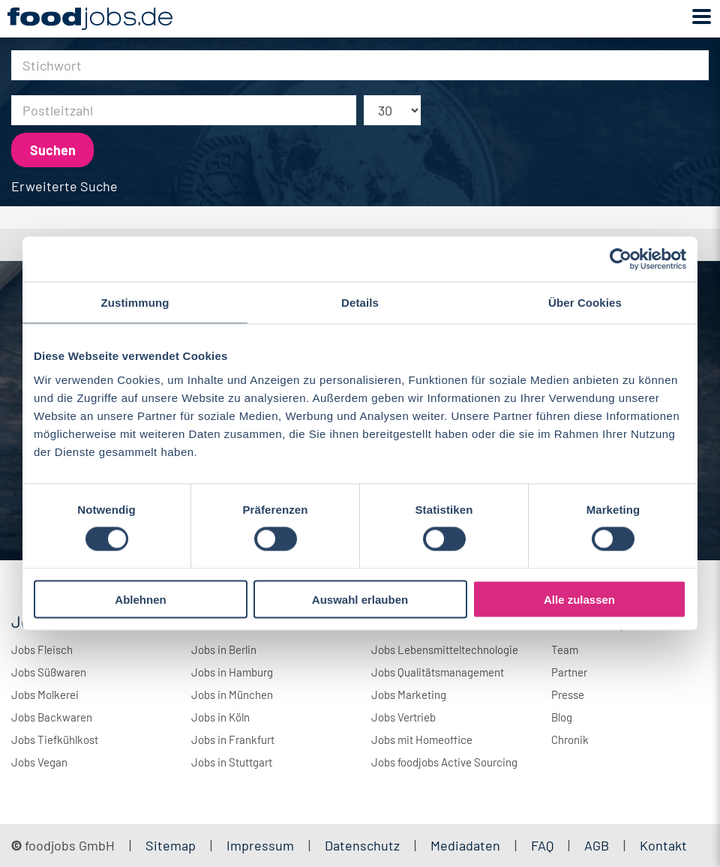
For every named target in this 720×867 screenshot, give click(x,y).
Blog (561, 717)
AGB (598, 845)
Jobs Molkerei (45, 694)
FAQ (542, 845)
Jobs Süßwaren (48, 672)
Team (564, 649)
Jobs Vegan (39, 762)
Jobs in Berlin (223, 649)
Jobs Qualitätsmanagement (437, 672)
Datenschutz (364, 845)
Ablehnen (140, 598)
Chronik (570, 739)
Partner (569, 672)
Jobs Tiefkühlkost (54, 739)
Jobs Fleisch (42, 649)
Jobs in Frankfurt (232, 739)
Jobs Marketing (408, 694)
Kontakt (663, 845)
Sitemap (171, 845)
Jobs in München (232, 694)
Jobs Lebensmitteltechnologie (444, 649)
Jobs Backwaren (51, 717)
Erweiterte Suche (64, 186)
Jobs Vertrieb (403, 717)
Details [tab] (360, 302)
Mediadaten (465, 845)
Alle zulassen (579, 598)
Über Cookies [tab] (585, 302)
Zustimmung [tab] (135, 302)
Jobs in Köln (220, 717)
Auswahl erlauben (360, 598)
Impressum (260, 845)
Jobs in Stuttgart (231, 762)
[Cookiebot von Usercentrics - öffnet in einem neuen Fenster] (620, 259)
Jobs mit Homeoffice (421, 739)
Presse (567, 694)
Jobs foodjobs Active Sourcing (444, 762)
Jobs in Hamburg (232, 672)
